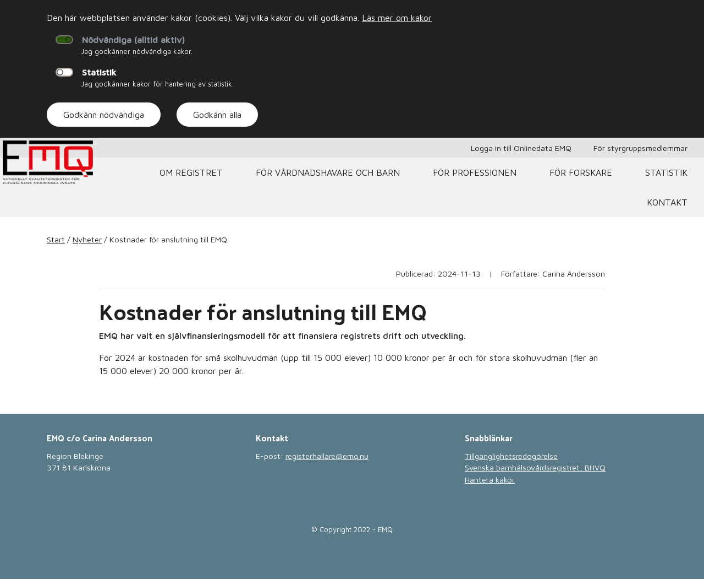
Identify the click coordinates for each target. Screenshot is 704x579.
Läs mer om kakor (397, 18)
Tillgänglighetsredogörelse (511, 456)
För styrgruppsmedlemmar (640, 148)
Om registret (191, 172)
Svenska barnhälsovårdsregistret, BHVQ (535, 467)
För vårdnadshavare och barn (328, 172)
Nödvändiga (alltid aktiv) (133, 40)
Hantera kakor (490, 479)
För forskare (580, 172)
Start (56, 239)
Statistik (99, 72)
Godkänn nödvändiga (103, 115)
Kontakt (667, 202)
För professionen (474, 172)
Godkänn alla (217, 115)
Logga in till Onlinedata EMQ (521, 148)
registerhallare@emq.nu (327, 456)
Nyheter (87, 239)
